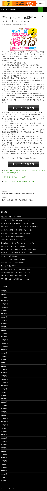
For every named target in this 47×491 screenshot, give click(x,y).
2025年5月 (4, 323)
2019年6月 (4, 477)
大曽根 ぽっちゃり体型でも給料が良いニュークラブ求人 (17, 253)
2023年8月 (4, 392)
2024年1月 (4, 376)
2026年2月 (4, 294)
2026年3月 (4, 291)
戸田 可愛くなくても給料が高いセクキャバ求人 (15, 279)
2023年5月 (4, 402)
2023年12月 (4, 379)
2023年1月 (4, 415)
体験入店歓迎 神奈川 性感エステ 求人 (11, 217)
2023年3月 (4, 408)
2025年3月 (4, 330)
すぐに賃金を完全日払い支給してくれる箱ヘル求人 (15, 233)
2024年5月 (4, 363)
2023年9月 (4, 389)
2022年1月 (4, 454)
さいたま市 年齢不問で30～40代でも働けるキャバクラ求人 (23, 192)
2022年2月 (4, 451)
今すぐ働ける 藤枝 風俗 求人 (9, 266)
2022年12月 (4, 418)
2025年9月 (4, 310)
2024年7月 (4, 356)
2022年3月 (4, 448)
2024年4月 (4, 366)
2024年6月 (4, 359)
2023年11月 (4, 382)
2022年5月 (4, 441)
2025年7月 (4, 317)
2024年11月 (4, 343)
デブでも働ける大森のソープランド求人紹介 (13, 239)
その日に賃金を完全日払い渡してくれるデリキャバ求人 (16, 230)
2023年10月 (4, 385)
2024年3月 (4, 369)
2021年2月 (4, 470)
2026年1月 (4, 297)
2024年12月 (4, 340)
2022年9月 (4, 428)
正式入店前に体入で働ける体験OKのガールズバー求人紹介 (17, 243)
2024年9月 (4, 349)
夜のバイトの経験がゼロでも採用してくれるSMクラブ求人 (17, 223)
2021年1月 (4, 474)
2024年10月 (4, 346)
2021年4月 (4, 464)
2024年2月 (4, 372)
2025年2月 (4, 333)
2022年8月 (4, 431)
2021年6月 (4, 457)
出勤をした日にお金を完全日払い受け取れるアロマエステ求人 (18, 249)
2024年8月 (4, 353)
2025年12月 (4, 300)
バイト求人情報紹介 (8, 9)
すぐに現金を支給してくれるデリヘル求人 (13, 262)
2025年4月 (4, 327)
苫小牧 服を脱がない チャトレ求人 (15, 177)
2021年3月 (4, 467)
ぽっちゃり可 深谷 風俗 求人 (9, 256)
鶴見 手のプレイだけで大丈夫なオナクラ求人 (14, 275)
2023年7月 (4, 395)
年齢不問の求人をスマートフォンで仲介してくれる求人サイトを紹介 (20, 226)
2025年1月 (4, 336)
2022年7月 (4, 434)
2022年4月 (4, 444)
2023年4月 (4, 405)
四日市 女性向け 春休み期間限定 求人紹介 (19, 181)
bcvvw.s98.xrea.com (20, 24)
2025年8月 (4, 313)
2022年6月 (4, 438)
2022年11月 (4, 421)
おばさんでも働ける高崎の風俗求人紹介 (12, 236)
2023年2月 (4, 412)
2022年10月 (4, 425)
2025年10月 (4, 307)
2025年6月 (4, 320)
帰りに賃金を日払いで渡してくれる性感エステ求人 (15, 269)
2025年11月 (4, 304)
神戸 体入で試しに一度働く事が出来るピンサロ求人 (23, 199)
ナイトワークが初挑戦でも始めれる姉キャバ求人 (15, 220)
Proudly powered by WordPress (8, 488)
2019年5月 (4, 480)
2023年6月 (4, 399)
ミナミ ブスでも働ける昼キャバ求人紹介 (13, 259)
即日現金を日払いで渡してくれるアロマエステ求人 (15, 272)
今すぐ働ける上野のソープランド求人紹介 (13, 246)
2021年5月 (4, 461)
